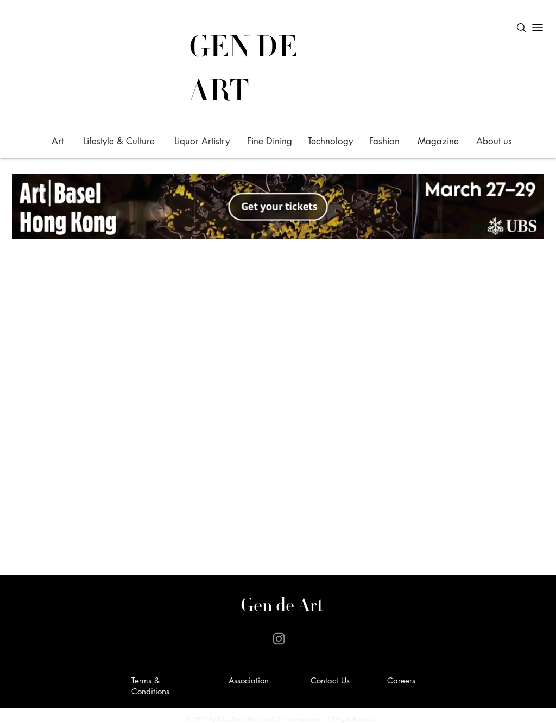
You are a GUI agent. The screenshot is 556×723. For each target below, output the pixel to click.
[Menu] (537, 27)
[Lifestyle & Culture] (118, 141)
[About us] (494, 141)
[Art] (57, 141)
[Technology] (330, 141)
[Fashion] (384, 141)
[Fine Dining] (269, 141)
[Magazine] (438, 141)
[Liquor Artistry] (201, 141)
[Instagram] (279, 639)
